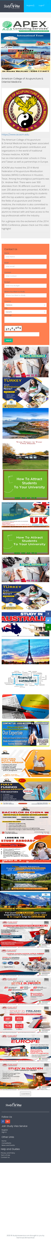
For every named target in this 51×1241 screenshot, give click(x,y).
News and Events (8, 1145)
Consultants (6, 1143)
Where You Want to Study (14, 292)
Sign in (4, 1132)
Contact (7, 272)
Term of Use (5, 1155)
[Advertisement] (25, 1191)
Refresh (7, 337)
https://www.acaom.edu (15, 134)
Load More (25, 1094)
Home (4, 1141)
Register (30, 5)
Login (41, 5)
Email (6, 263)
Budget (7, 282)
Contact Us (5, 1157)
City (5, 308)
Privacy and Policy (8, 1153)
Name (6, 253)
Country (7, 301)
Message (8, 315)
